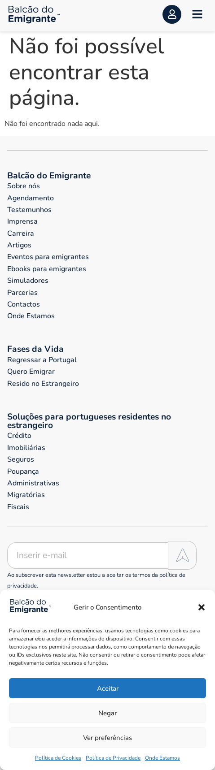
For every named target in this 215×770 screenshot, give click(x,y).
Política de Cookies (58, 757)
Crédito (19, 436)
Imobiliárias (26, 448)
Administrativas (33, 483)
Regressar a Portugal (42, 360)
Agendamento (30, 198)
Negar (107, 713)
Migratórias (26, 495)
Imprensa (22, 221)
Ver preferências (107, 737)
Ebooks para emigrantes (46, 269)
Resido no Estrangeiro (43, 384)
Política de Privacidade (113, 757)
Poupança (23, 471)
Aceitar (107, 688)
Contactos (23, 304)
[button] (201, 607)
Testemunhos (29, 210)
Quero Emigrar (31, 371)
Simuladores (27, 281)
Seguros (20, 459)
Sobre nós (23, 186)
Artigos (19, 245)
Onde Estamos (162, 757)
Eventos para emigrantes (48, 257)
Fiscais (18, 507)
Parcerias (22, 293)
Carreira (20, 233)
